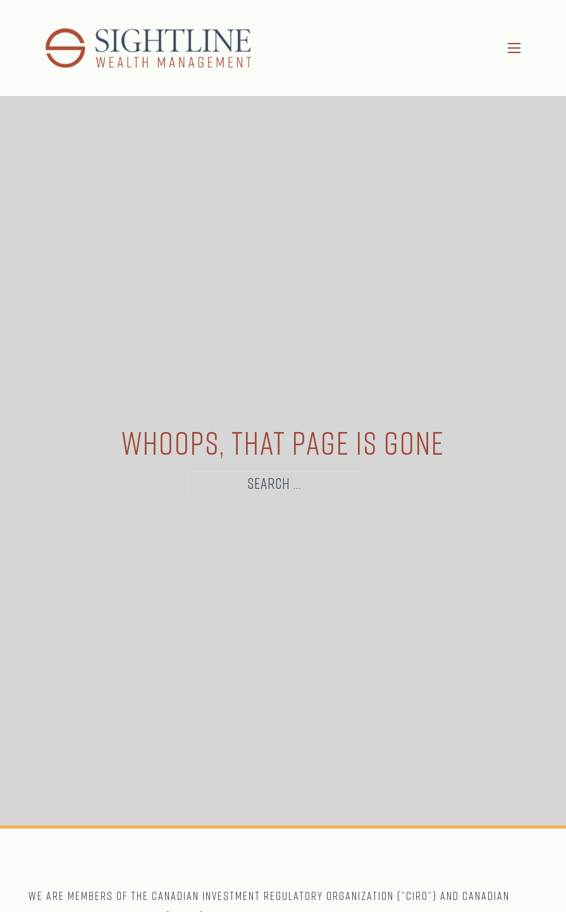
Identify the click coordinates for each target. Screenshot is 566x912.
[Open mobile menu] (514, 48)
